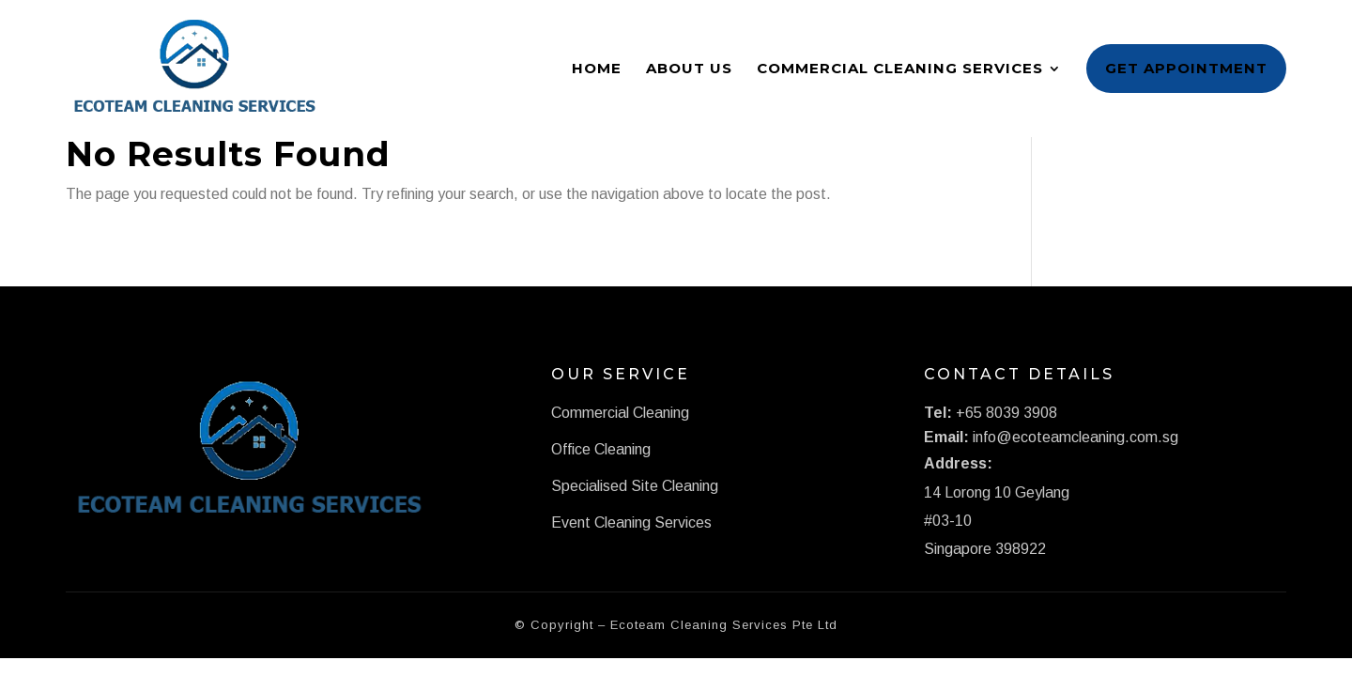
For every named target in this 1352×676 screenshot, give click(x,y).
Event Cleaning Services (631, 522)
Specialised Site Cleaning (634, 486)
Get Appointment (1186, 68)
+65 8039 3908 (1006, 413)
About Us (689, 68)
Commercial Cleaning (620, 413)
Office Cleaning (601, 449)
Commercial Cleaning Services (900, 68)
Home (597, 68)
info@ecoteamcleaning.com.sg (1075, 437)
